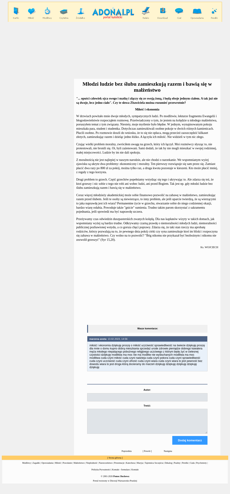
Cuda (192, 467)
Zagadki (36, 467)
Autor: (147, 389)
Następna (168, 455)
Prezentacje (119, 467)
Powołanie (67, 467)
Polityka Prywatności (100, 473)
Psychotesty (201, 467)
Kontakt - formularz (121, 473)
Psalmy (177, 467)
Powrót (147, 455)
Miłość (58, 467)
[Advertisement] (116, 50)
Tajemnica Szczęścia (154, 467)
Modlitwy (26, 467)
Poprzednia (126, 455)
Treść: (147, 405)
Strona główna (115, 462)
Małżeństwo (79, 467)
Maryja (140, 467)
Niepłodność (91, 467)
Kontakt (135, 473)
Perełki (185, 467)
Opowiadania (47, 467)
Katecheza (130, 467)
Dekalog (168, 467)
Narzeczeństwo (106, 467)
